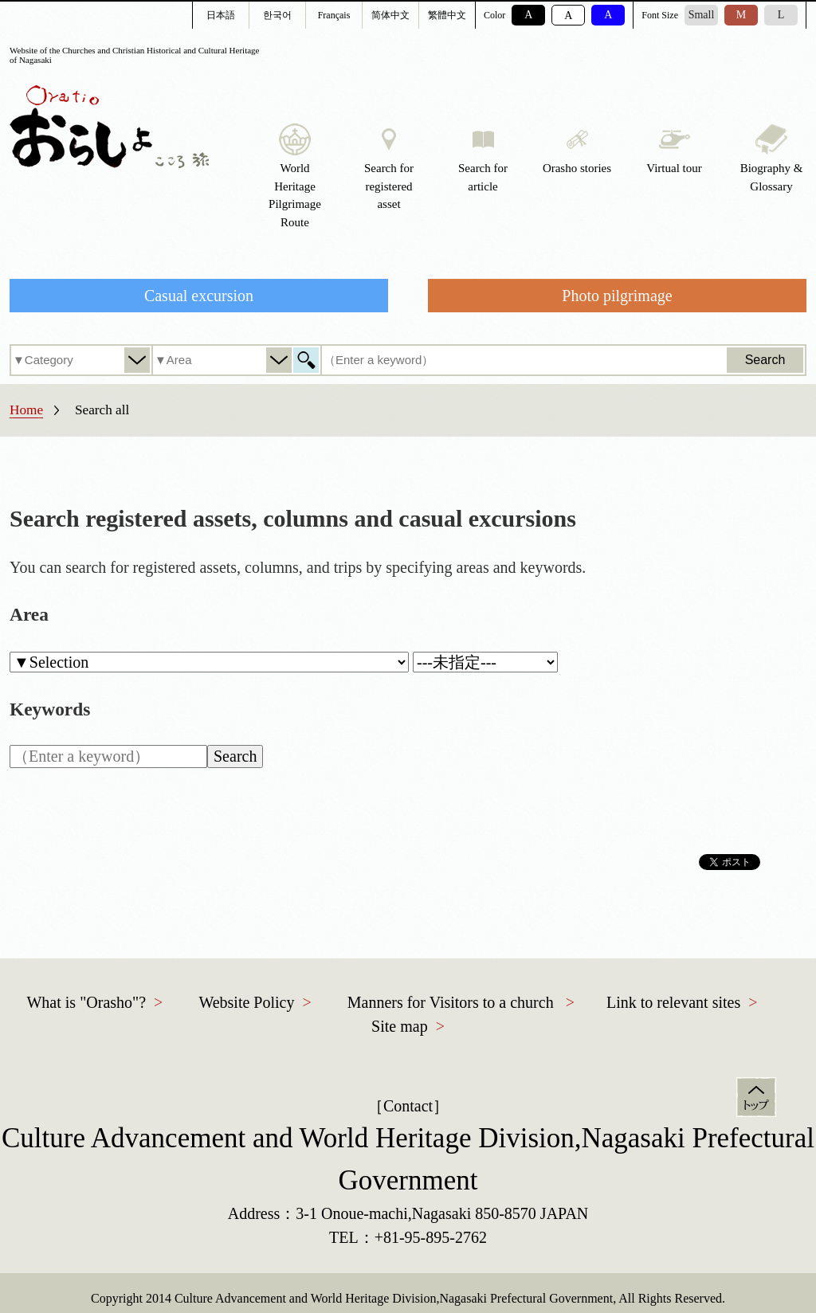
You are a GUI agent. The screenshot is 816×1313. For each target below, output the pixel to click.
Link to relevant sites (673, 1002)
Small (701, 15)
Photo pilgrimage (617, 295)
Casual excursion (198, 295)
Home (26, 409)
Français (334, 15)
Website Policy (246, 1002)
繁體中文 (447, 15)
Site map (399, 1026)
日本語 (220, 15)
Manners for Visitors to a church (450, 1002)
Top (756, 1097)
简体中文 (390, 15)
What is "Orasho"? (86, 1002)
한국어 (277, 15)
